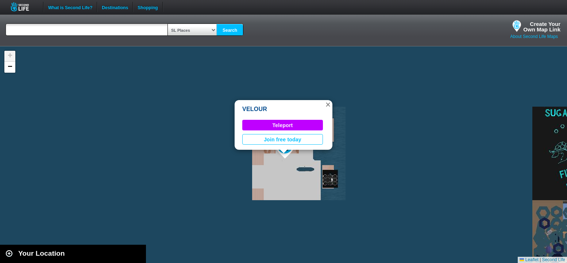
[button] (328, 104)
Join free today (282, 139)
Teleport (283, 125)
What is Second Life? (70, 7)
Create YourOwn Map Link (541, 27)
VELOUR (254, 109)
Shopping (148, 7)
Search (230, 30)
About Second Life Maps (534, 36)
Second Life (24, 7)
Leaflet (529, 259)
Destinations (115, 7)
